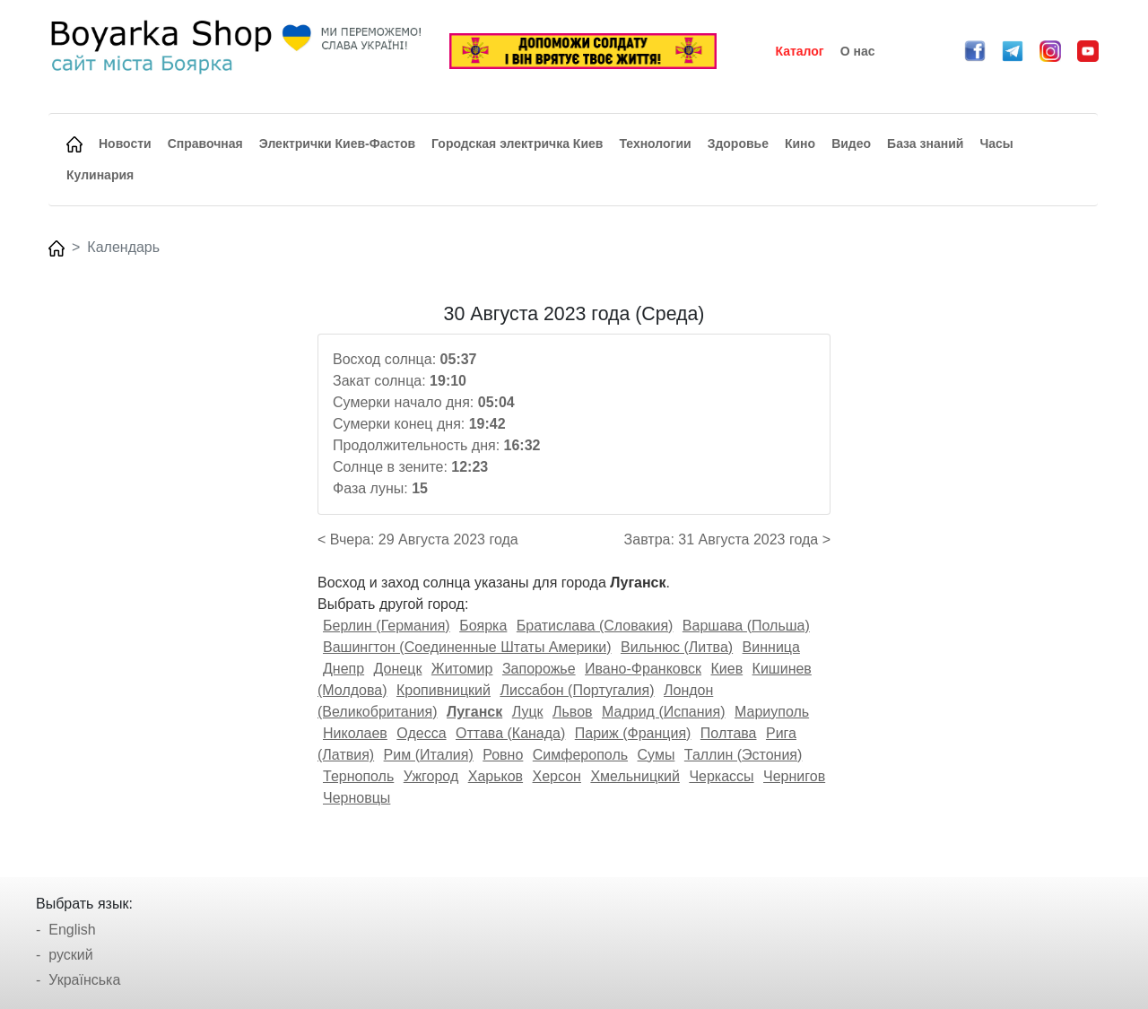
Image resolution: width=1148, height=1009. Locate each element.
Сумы (656, 754)
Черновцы (356, 797)
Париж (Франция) (633, 733)
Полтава (728, 733)
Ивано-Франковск (643, 668)
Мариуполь (772, 711)
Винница (771, 647)
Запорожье (539, 668)
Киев (726, 668)
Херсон (557, 776)
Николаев (355, 733)
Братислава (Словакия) (595, 625)
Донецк (398, 668)
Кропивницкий (443, 690)
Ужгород (431, 776)
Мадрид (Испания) (664, 711)
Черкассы (721, 776)
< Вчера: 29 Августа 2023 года (417, 539)
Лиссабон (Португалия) (577, 690)
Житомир (462, 668)
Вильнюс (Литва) (677, 647)
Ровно (503, 754)
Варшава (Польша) (746, 625)
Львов (572, 711)
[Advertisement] (173, 572)
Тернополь (358, 776)
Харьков (495, 776)
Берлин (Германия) (386, 625)
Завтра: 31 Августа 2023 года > (727, 539)
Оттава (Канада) (510, 733)
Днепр (343, 668)
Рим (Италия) (429, 754)
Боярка (483, 625)
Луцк (528, 711)
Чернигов (794, 776)
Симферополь (580, 754)
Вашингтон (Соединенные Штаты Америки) (467, 647)
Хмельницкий (635, 776)
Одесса (421, 733)
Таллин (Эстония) (743, 754)
